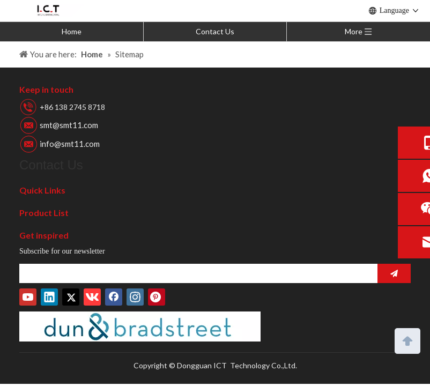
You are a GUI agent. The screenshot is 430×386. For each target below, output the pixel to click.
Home (71, 31)
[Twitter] (70, 297)
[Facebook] (113, 297)
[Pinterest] (156, 297)
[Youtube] (27, 297)
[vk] (92, 297)
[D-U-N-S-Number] (140, 326)
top (407, 340)
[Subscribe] (394, 273)
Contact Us (215, 31)
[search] (195, 273)
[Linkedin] (49, 297)
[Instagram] (135, 297)
